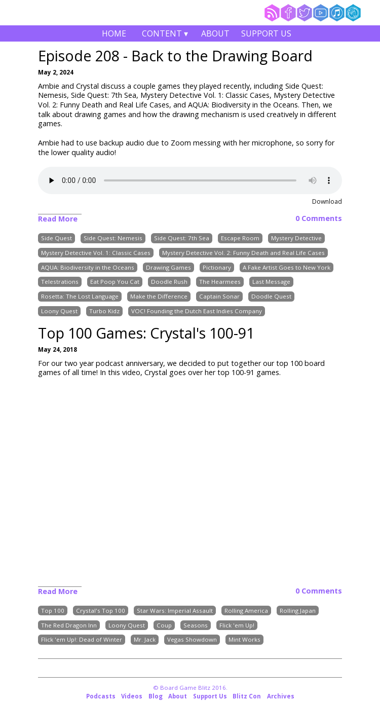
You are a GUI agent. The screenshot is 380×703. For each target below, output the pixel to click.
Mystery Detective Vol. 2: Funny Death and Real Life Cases (243, 252)
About (215, 33)
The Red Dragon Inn (69, 625)
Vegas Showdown (192, 640)
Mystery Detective (296, 238)
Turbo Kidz (104, 311)
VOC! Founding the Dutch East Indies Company (196, 311)
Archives (280, 696)
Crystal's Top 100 (100, 610)
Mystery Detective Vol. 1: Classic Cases (95, 252)
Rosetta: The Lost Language (80, 296)
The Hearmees (220, 282)
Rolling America (246, 610)
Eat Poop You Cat (114, 282)
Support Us (266, 33)
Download (327, 201)
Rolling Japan (298, 610)
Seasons (195, 625)
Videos (131, 696)
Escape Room (240, 238)
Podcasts (101, 696)
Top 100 (52, 610)
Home (114, 33)
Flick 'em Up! (236, 625)
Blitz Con (247, 696)
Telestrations (60, 282)
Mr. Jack (145, 640)
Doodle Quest (271, 296)
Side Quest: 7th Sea (181, 238)
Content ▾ (164, 35)
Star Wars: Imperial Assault (175, 610)
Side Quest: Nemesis (113, 238)
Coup (164, 625)
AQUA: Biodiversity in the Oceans (87, 267)
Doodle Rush (169, 282)
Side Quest (56, 238)
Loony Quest (59, 311)
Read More (58, 219)
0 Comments (318, 218)
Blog (155, 696)
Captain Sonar (219, 296)
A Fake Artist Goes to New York (286, 267)
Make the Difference (158, 296)
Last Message (271, 282)
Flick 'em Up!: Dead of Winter (81, 640)
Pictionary (217, 267)
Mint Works (244, 640)
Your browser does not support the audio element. (190, 180)
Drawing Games (168, 267)
